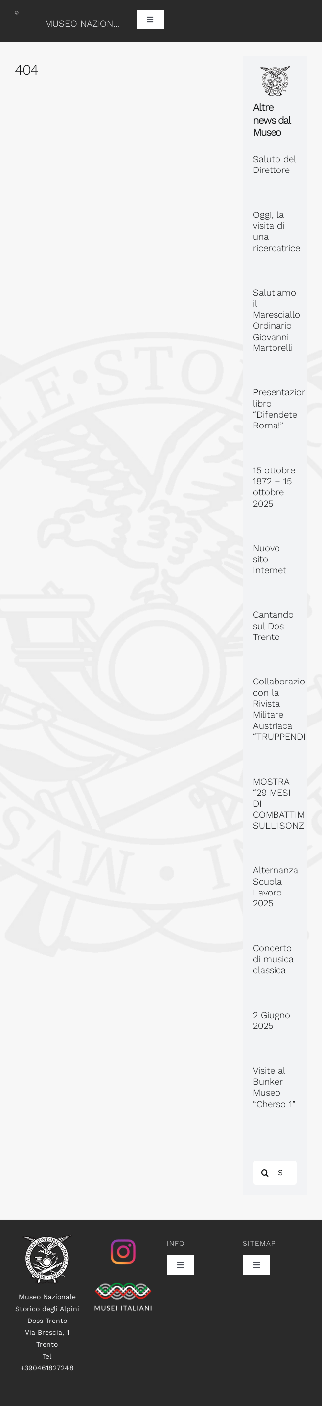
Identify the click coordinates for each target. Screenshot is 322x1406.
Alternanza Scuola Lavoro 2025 (275, 887)
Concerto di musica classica (273, 959)
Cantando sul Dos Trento (273, 625)
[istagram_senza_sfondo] (123, 1239)
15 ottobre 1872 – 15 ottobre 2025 (274, 487)
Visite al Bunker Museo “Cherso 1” (274, 1087)
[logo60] (17, 16)
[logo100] (47, 1239)
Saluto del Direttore (274, 164)
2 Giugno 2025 (271, 1020)
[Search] (265, 1172)
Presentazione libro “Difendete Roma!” (282, 409)
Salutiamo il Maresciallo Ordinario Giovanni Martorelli (276, 320)
